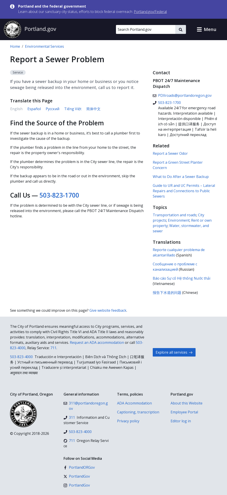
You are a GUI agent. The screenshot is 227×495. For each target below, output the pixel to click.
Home (15, 46)
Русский (52, 108)
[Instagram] (77, 485)
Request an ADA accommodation (97, 342)
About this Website (186, 403)
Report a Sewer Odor (170, 153)
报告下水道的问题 (167, 292)
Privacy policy (128, 421)
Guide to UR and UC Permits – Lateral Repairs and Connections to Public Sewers (184, 191)
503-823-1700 (59, 195)
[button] (206, 29)
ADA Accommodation (134, 403)
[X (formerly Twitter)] (77, 476)
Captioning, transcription (138, 412)
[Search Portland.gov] (145, 29)
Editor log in (181, 421)
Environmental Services (44, 46)
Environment (179, 220)
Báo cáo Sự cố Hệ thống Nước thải (181, 278)
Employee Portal (184, 412)
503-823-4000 (21, 356)
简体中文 (93, 108)
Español (34, 108)
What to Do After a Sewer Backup (181, 176)
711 (53, 347)
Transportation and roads (174, 214)
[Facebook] (79, 467)
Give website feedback (107, 310)
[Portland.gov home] (30, 29)
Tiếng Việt (72, 108)
